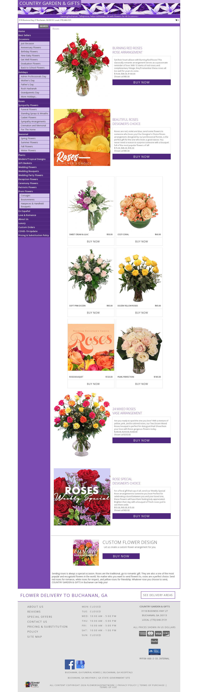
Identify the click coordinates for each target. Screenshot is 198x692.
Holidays (23, 72)
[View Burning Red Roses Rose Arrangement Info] (82, 64)
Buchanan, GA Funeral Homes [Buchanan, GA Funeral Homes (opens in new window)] (83, 672)
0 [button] (177, 20)
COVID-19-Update (27, 231)
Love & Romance (27, 215)
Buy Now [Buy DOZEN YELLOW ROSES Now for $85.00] (141, 312)
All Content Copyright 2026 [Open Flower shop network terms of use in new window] (68, 685)
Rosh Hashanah (29, 88)
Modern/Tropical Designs (31, 159)
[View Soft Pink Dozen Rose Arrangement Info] (91, 276)
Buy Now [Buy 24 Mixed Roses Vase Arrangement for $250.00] (141, 440)
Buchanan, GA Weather (82, 677)
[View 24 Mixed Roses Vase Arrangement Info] (82, 423)
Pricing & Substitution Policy (33, 235)
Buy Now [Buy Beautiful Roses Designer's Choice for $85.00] (141, 157)
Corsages (25, 195)
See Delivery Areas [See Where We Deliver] (158, 595)
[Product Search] (29, 26)
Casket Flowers (28, 117)
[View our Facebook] (70, 668)
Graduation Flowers (31, 63)
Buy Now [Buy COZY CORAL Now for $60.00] (141, 241)
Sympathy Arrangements (33, 121)
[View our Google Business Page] (80, 668)
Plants (21, 155)
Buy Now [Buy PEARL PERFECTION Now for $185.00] (141, 384)
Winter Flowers (28, 150)
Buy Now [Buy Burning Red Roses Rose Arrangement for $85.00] (141, 82)
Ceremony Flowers (28, 183)
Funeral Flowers (29, 109)
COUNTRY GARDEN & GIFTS (49, 3)
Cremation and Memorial (33, 125)
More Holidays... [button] (29, 96)
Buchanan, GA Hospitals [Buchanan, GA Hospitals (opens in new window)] (118, 672)
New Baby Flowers (30, 55)
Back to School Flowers (33, 67)
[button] (155, 652)
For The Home (28, 129)
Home (21, 31)
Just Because (27, 43)
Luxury (22, 223)
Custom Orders (26, 227)
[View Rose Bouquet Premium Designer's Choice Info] (91, 347)
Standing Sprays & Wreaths (34, 113)
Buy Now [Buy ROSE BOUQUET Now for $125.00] (93, 384)
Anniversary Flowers (31, 47)
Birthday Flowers (29, 51)
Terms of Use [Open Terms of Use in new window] (108, 687)
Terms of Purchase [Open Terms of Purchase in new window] (152, 685)
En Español (24, 211)
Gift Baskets (25, 163)
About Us (23, 219)
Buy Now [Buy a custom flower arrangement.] (121, 556)
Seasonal (23, 134)
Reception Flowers (28, 179)
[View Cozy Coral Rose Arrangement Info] (139, 205)
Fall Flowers (27, 146)
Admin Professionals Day (33, 76)
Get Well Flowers (29, 59)
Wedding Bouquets (28, 171)
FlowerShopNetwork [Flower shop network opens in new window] (101, 685)
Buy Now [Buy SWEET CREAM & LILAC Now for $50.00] (93, 241)
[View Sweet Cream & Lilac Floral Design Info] (91, 205)
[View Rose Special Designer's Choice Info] (82, 496)
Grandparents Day (30, 92)
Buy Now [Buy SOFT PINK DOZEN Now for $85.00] (93, 312)
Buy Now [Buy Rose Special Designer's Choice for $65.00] (141, 516)
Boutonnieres (27, 199)
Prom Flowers (25, 191)
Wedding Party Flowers (30, 175)
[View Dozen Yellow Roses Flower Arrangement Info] (139, 276)
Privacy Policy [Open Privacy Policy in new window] (127, 685)
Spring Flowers (28, 138)
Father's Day (27, 84)
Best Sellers (24, 35)
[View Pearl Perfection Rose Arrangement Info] (139, 347)
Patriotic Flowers (27, 187)
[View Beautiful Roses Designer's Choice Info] (82, 137)
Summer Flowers (29, 142)
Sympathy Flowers (28, 105)
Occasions (23, 39)
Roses (21, 101)
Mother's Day (27, 80)
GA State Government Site (114, 677)
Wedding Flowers (27, 167)
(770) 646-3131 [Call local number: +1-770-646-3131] (65, 20)
